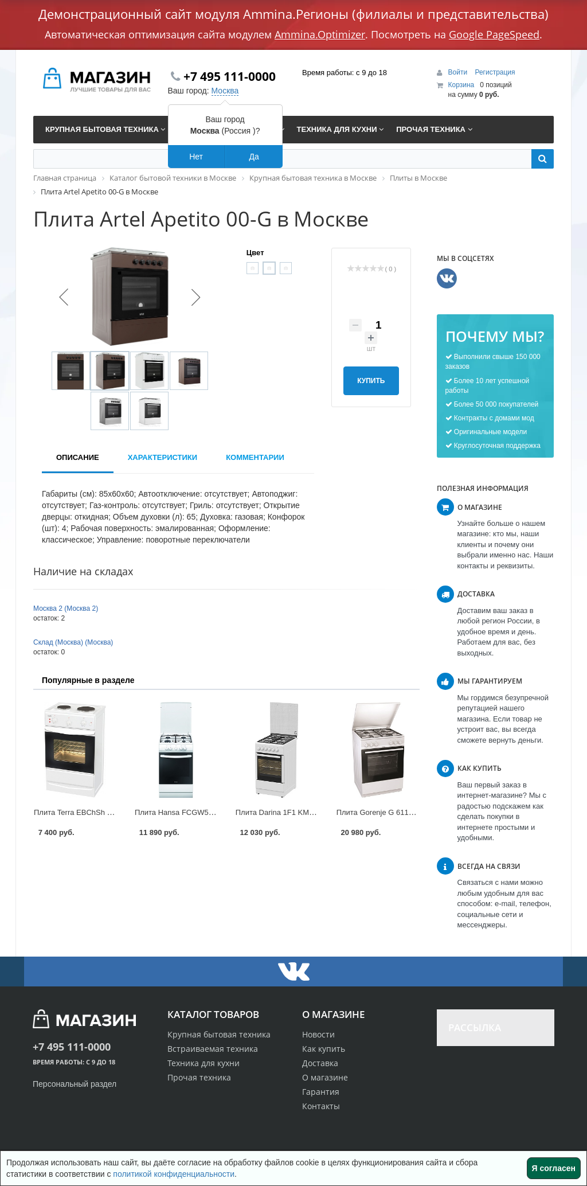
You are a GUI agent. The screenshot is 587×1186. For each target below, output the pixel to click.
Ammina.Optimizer (320, 34)
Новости (318, 1034)
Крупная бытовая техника (219, 1034)
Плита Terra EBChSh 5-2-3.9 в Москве (99, 812)
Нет (196, 156)
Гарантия (320, 1091)
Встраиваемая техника (212, 1048)
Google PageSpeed (494, 34)
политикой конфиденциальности (173, 1174)
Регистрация (495, 72)
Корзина (461, 85)
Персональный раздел (74, 1084)
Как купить (323, 1048)
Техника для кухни (203, 1063)
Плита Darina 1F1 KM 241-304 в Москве (304, 812)
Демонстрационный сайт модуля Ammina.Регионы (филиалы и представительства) (293, 13)
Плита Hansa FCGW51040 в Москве (197, 812)
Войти (458, 72)
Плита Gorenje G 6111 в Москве (391, 812)
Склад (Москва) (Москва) (73, 642)
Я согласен (554, 1168)
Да (254, 156)
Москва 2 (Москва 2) (65, 608)
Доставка (320, 1063)
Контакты (321, 1106)
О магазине (325, 1077)
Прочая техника (199, 1077)
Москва (225, 90)
